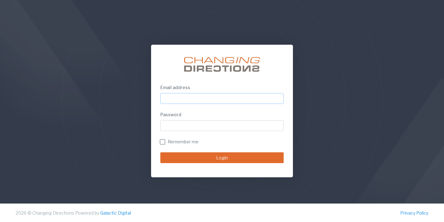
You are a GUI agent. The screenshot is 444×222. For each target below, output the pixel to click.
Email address (175, 87)
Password (170, 114)
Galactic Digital (115, 213)
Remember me (183, 141)
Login (222, 157)
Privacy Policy (414, 213)
